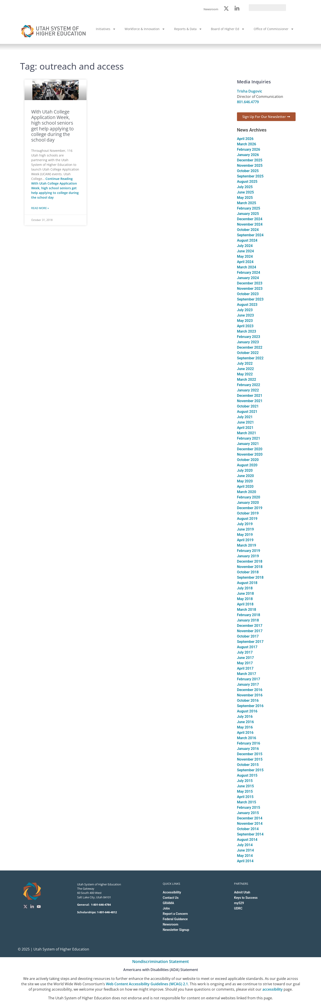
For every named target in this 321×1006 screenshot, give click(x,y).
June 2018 (245, 593)
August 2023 (247, 304)
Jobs (166, 908)
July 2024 (245, 246)
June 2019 (245, 529)
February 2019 (248, 551)
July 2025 (245, 187)
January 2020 (248, 502)
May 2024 (245, 256)
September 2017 (250, 642)
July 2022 (245, 363)
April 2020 (245, 486)
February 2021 (248, 438)
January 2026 (248, 155)
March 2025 (246, 203)
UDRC (238, 908)
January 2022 (248, 390)
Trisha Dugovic (249, 91)
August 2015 (247, 775)
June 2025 (245, 192)
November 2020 (250, 454)
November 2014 (250, 823)
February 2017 (248, 679)
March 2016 (246, 738)
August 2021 (247, 411)
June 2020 (245, 476)
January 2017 (248, 684)
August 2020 (247, 465)
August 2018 (247, 583)
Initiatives (106, 29)
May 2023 (245, 321)
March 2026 (246, 144)
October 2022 (248, 353)
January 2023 (248, 342)
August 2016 (247, 711)
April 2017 (245, 668)
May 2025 (245, 197)
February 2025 (248, 208)
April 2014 (245, 861)
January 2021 (248, 444)
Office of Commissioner (274, 29)
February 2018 (248, 615)
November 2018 (250, 567)
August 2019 (247, 518)
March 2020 (246, 492)
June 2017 (245, 658)
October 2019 (248, 513)
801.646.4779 (248, 101)
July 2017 (245, 652)
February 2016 (248, 743)
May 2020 (245, 481)
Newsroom (170, 924)
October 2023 (248, 294)
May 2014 (245, 856)
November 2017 (250, 631)
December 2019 (249, 508)
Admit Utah (242, 892)
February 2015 (248, 807)
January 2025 (248, 214)
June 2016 (245, 722)
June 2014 (245, 850)
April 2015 (245, 797)
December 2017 (249, 625)
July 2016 (245, 716)
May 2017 (245, 663)
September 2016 (250, 706)
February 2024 (248, 272)
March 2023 (246, 331)
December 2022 (249, 347)
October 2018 (248, 572)
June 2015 (245, 786)
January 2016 (248, 749)
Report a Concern (175, 914)
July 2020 (245, 470)
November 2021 (250, 401)
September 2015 (250, 770)
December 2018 (249, 561)
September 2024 (250, 235)
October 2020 (248, 460)
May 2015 (245, 791)
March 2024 (246, 267)
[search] (267, 7)
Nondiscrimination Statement (160, 961)
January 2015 (248, 813)
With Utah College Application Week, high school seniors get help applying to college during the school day (52, 126)
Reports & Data (188, 29)
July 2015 (245, 781)
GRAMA (168, 903)
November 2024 (250, 224)
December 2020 (249, 449)
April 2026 (245, 139)
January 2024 (248, 278)
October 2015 (248, 765)
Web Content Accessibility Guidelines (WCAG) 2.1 (147, 983)
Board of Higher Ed (228, 29)
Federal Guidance (175, 919)
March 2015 (246, 802)
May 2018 (245, 599)
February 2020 (248, 497)
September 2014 (250, 834)
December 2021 (249, 395)
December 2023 (249, 283)
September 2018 (250, 577)
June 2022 (245, 369)
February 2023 (248, 337)
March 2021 (246, 433)
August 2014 (247, 839)
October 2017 (248, 636)
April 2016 (245, 732)
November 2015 (250, 759)
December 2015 (249, 754)
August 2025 (247, 181)
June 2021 (245, 422)
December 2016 (249, 690)
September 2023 (250, 299)
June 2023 (245, 315)
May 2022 (245, 374)
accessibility (272, 989)
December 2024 (249, 219)
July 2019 (245, 524)
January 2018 (248, 620)
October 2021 (248, 406)
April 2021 (245, 428)
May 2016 (245, 727)
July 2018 (245, 588)
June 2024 (245, 251)
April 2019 (245, 540)
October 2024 (248, 230)
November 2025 (250, 165)
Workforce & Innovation (145, 29)
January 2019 (248, 556)
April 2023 (245, 326)
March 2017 (246, 674)
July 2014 (245, 845)
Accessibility (172, 892)
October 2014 (248, 829)
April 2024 (245, 262)
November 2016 (250, 695)
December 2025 (249, 160)
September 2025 (250, 176)
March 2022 (246, 379)
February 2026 (248, 149)
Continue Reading (55, 188)
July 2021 (245, 417)
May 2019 (245, 535)
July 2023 (245, 310)
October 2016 (248, 700)
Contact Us (171, 898)
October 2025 (248, 171)
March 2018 (246, 609)
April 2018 (245, 604)
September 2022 (250, 358)
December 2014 (249, 818)
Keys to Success (245, 898)
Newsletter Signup (176, 930)
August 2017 (247, 647)
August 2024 (247, 240)
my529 (239, 903)
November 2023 (250, 288)
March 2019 (246, 545)
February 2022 (248, 385)
